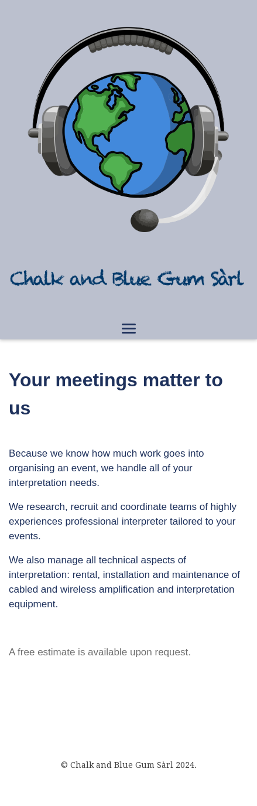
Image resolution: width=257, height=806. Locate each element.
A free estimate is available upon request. (100, 652)
